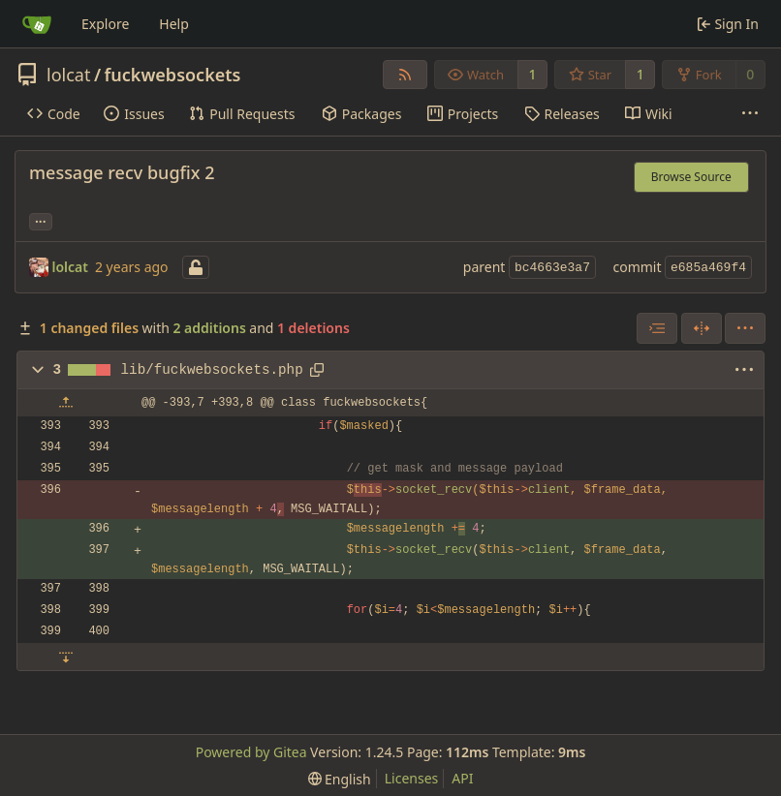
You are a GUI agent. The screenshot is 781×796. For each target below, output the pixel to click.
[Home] (37, 24)
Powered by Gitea (251, 752)
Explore (105, 24)
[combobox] (657, 328)
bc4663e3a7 (552, 267)
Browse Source (691, 176)
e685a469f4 (708, 267)
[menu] (745, 328)
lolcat (68, 74)
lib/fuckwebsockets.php (212, 370)
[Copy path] (316, 369)
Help (174, 24)
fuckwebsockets (173, 74)
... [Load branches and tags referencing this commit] (41, 220)
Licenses (412, 778)
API (462, 778)
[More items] (749, 114)
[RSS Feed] (405, 74)
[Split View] (701, 328)
